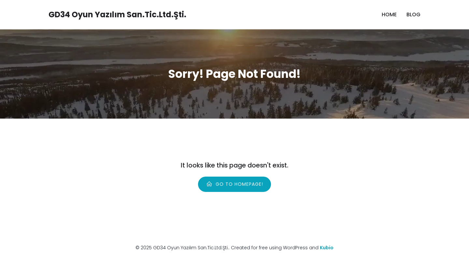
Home (389, 14)
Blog (413, 14)
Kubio (327, 247)
